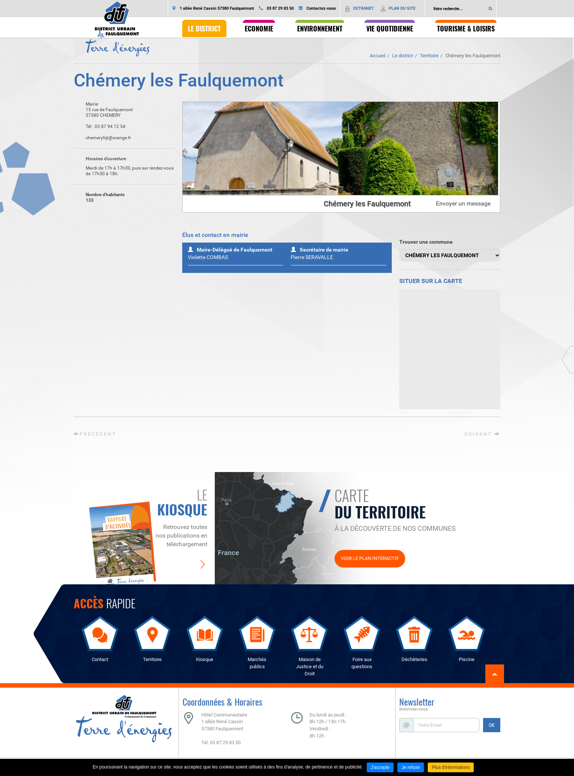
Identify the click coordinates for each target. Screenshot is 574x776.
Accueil (377, 55)
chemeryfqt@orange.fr (102, 138)
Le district (402, 55)
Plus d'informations (451, 767)
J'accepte (380, 767)
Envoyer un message (463, 203)
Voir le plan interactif (370, 558)
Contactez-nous (321, 8)
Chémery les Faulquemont (472, 55)
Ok (490, 8)
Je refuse (411, 767)
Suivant (482, 434)
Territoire (429, 55)
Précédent (95, 434)
